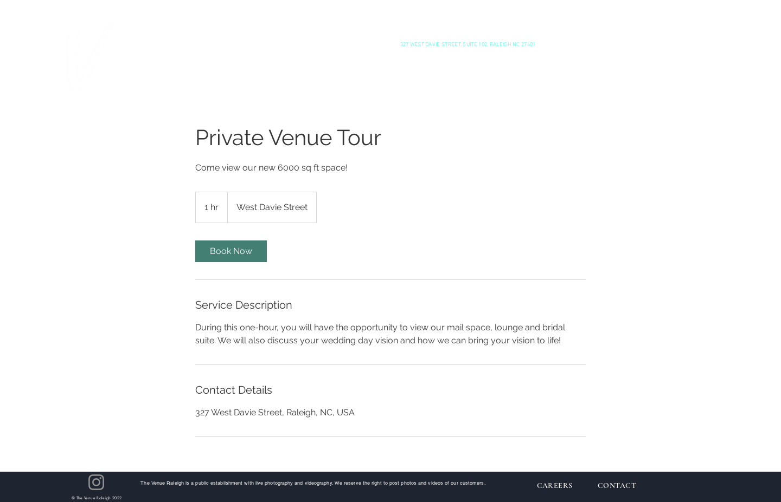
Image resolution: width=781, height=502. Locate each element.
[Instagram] (96, 482)
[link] (231, 251)
